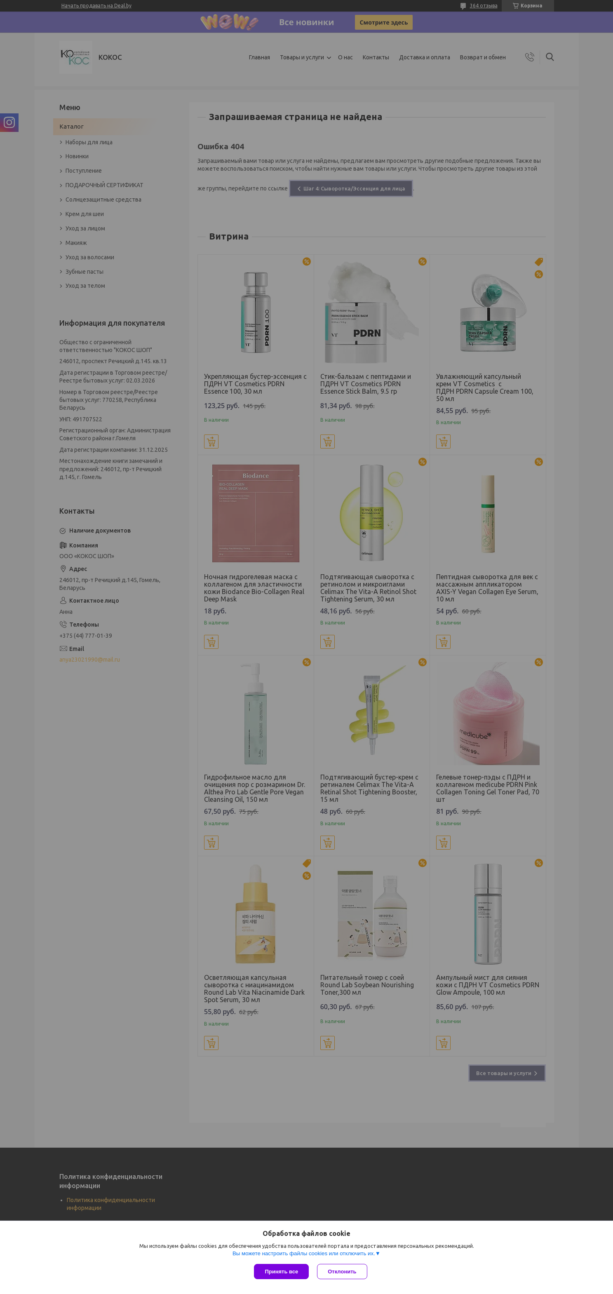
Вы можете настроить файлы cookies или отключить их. (304, 1253)
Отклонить (342, 1271)
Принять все (281, 1271)
